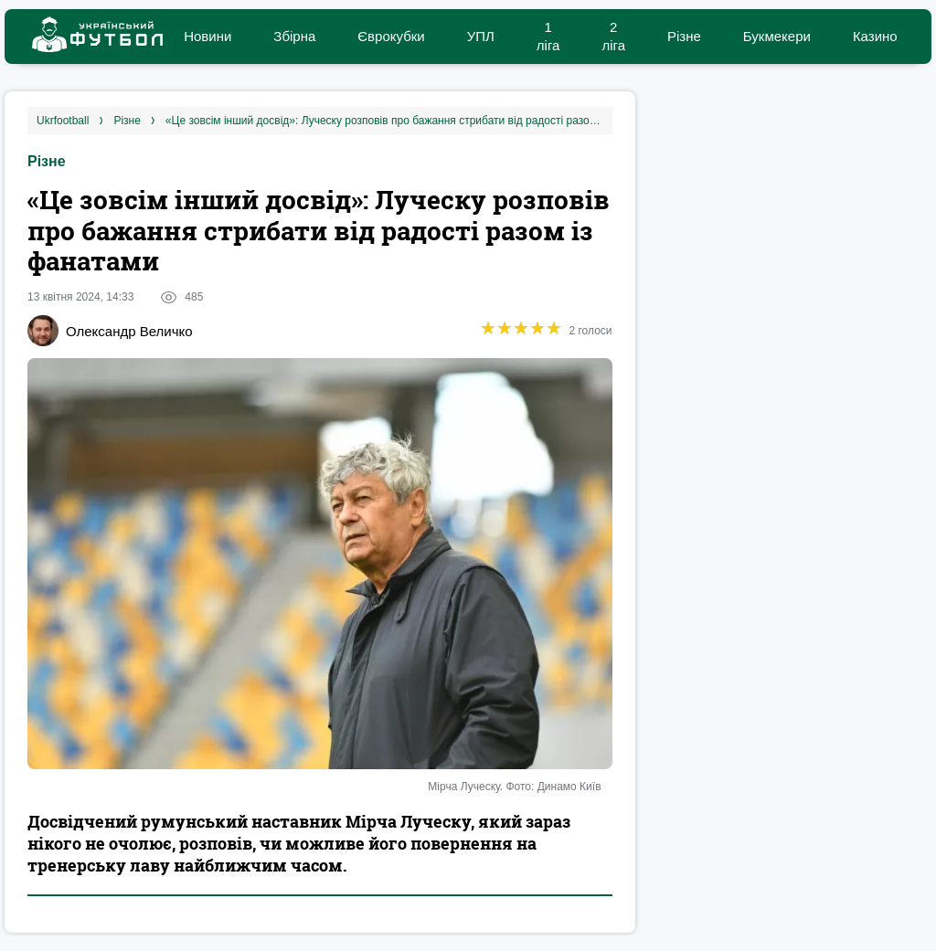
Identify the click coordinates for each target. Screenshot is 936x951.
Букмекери (777, 36)
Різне (684, 36)
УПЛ (481, 36)
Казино (875, 36)
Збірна (294, 36)
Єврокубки (390, 36)
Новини (207, 36)
